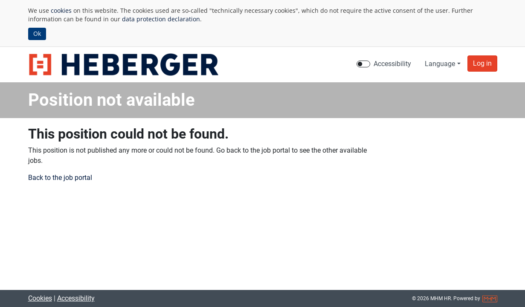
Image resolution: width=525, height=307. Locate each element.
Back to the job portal (60, 178)
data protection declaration (161, 19)
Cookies (40, 298)
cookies (61, 10)
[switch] (363, 64)
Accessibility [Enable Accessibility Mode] (392, 64)
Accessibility (76, 298)
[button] (482, 63)
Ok (37, 33)
